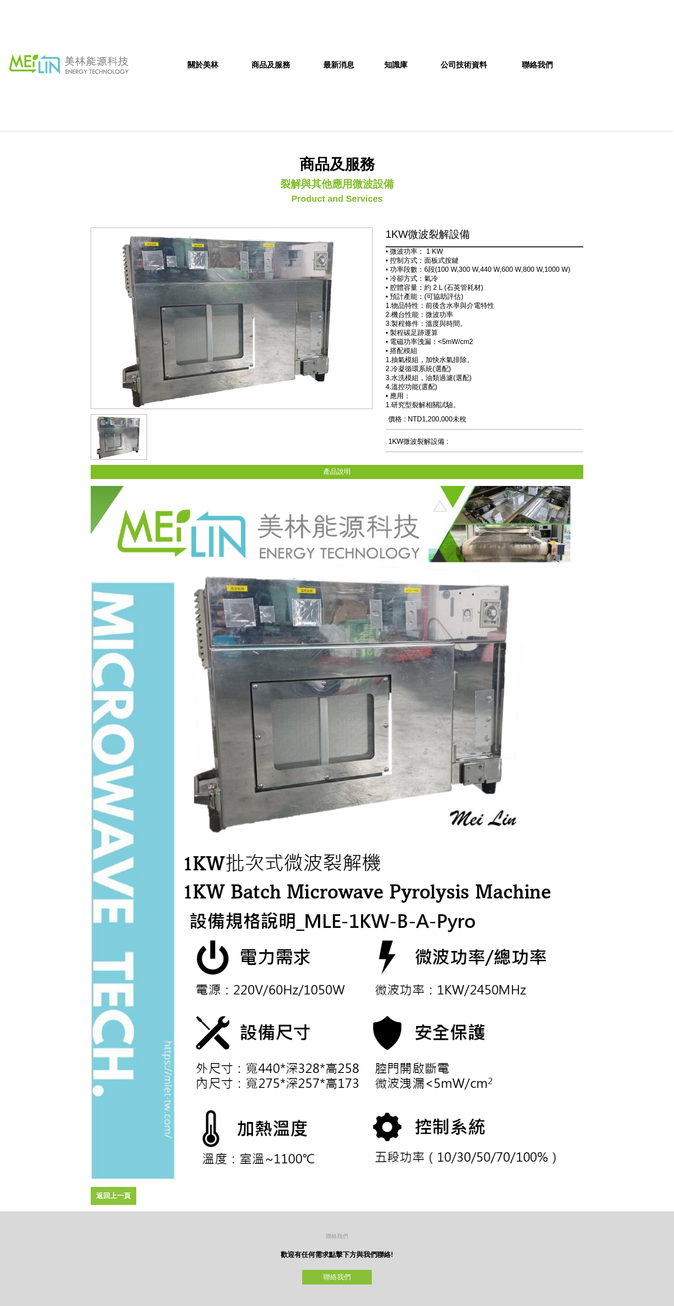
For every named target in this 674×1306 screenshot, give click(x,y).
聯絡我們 (537, 65)
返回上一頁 (113, 1195)
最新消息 (338, 65)
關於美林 (202, 65)
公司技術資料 (464, 65)
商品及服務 (270, 65)
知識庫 (395, 65)
